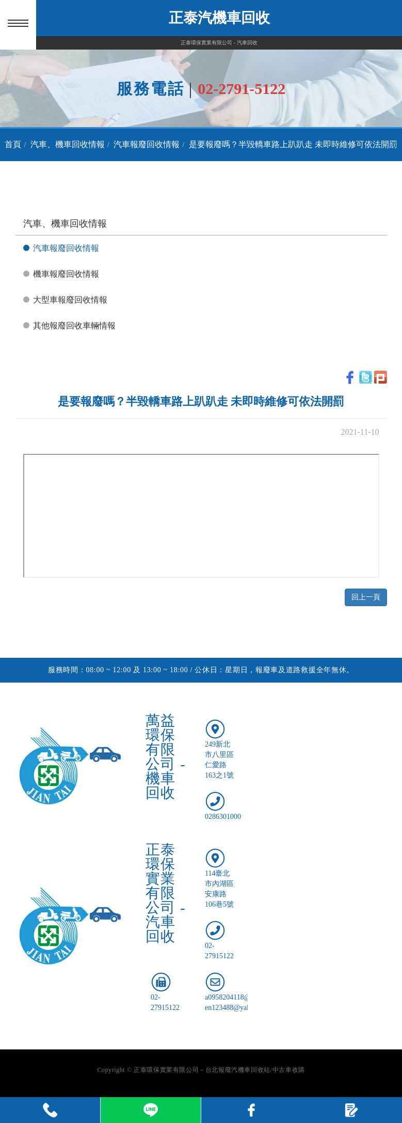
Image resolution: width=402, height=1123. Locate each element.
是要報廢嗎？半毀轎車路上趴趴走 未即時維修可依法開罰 (293, 144)
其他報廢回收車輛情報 (74, 325)
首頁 (13, 144)
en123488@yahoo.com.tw (243, 1007)
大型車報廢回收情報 (70, 299)
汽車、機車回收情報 (67, 144)
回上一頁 (365, 597)
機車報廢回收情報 (66, 274)
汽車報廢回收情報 (147, 144)
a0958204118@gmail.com (243, 997)
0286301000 (223, 816)
